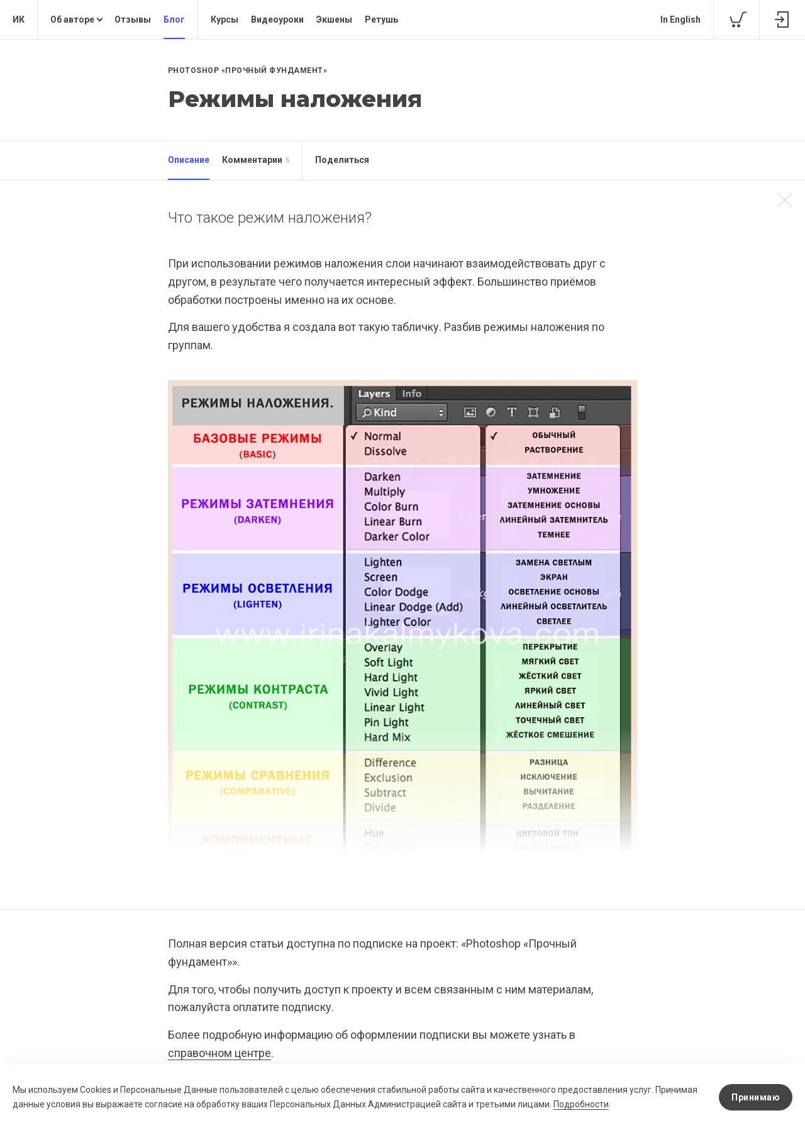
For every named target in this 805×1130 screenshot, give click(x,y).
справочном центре (219, 1053)
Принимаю (755, 1097)
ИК (19, 19)
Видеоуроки (277, 19)
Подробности (581, 1104)
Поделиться (342, 160)
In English (680, 19)
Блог (174, 19)
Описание (188, 160)
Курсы (224, 19)
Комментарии (255, 160)
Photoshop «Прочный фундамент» (248, 70)
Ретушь (381, 19)
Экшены (334, 19)
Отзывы (132, 19)
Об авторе (72, 19)
